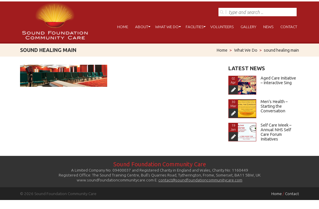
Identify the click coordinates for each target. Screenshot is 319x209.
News (268, 26)
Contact (288, 26)
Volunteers (222, 26)
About (141, 26)
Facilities (194, 26)
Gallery (248, 26)
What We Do (167, 26)
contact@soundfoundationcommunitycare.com (200, 180)
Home (122, 26)
